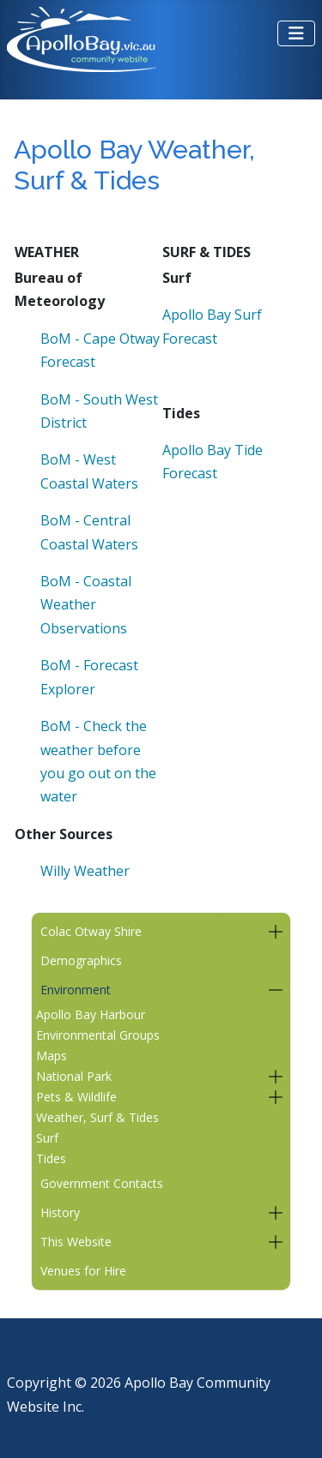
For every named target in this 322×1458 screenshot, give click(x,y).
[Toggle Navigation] (296, 33)
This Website (76, 1241)
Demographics (81, 960)
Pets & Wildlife (76, 1097)
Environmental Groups (98, 1035)
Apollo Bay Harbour (90, 1014)
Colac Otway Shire (91, 931)
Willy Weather (85, 870)
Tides (51, 1158)
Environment (75, 989)
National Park (74, 1076)
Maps (51, 1055)
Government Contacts (101, 1183)
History (60, 1212)
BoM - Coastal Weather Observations (85, 605)
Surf (47, 1138)
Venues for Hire (83, 1271)
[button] (275, 931)
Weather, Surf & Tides (97, 1117)
